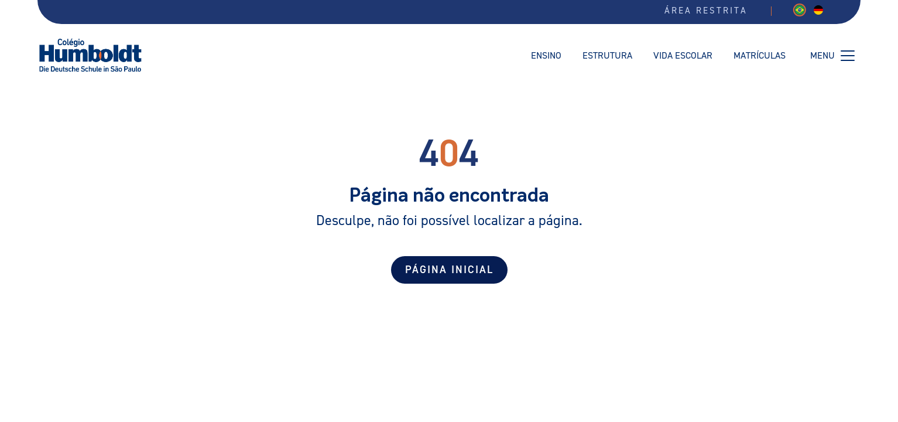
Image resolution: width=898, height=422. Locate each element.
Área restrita (706, 10)
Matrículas (760, 56)
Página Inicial (449, 270)
